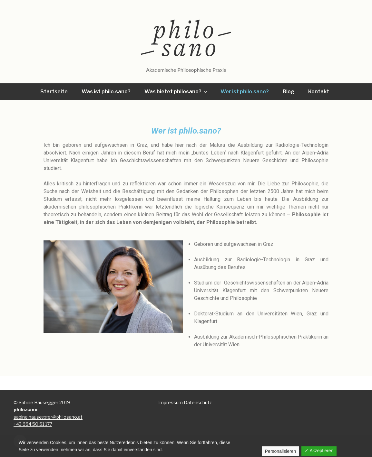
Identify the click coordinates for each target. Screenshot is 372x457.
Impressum (170, 402)
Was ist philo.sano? (106, 92)
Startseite (54, 92)
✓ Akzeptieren (319, 450)
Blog (288, 92)
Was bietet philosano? (176, 92)
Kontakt (318, 92)
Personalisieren (280, 451)
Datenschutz (198, 402)
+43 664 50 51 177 (33, 424)
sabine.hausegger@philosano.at (48, 417)
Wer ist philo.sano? (244, 92)
